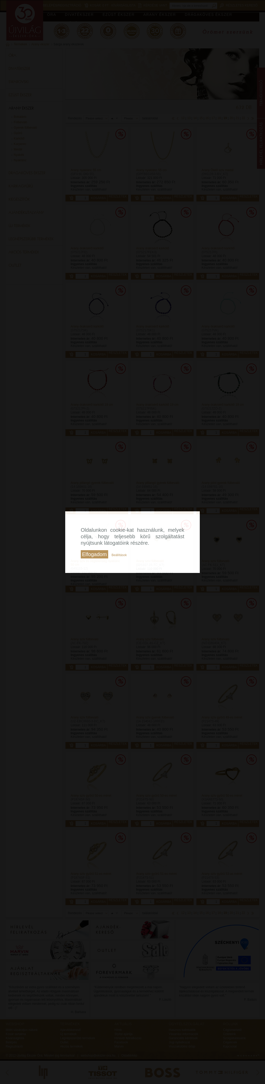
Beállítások (119, 555)
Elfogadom (94, 554)
